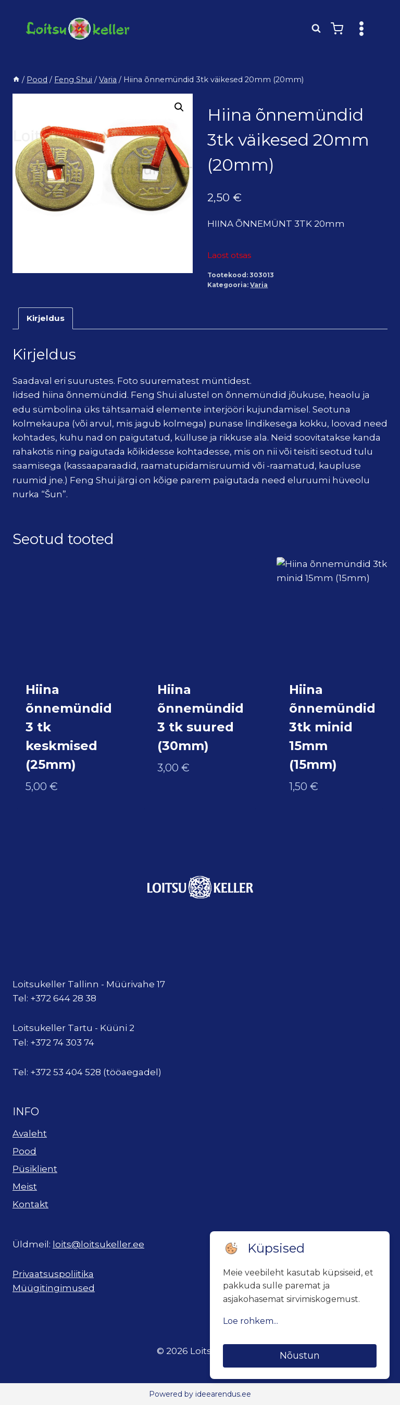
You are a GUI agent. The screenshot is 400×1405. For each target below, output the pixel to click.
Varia (259, 285)
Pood (24, 1151)
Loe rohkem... (250, 1321)
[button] (179, 107)
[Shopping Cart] (337, 28)
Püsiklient (34, 1169)
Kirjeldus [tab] (46, 318)
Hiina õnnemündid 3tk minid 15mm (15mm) (332, 727)
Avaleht (29, 1133)
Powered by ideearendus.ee (200, 1394)
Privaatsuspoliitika (53, 1274)
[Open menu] (361, 28)
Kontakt (30, 1204)
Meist (24, 1186)
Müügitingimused (53, 1288)
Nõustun (300, 1355)
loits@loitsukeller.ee (98, 1244)
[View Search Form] (316, 28)
